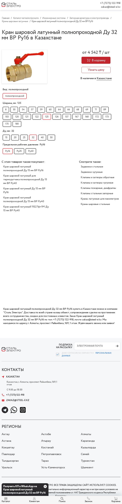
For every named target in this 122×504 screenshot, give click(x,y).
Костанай (47, 447)
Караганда (88, 441)
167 (77, 116)
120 (17, 116)
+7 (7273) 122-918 (110, 3)
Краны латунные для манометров (100, 199)
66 (68, 109)
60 (50, 109)
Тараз (45, 461)
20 (15, 137)
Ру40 (31, 151)
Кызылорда (88, 447)
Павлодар (8, 454)
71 (96, 109)
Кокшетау (8, 447)
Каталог (6, 501)
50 (14, 109)
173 (107, 116)
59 (41, 109)
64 (59, 109)
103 (7, 116)
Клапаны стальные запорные (97, 193)
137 (66, 116)
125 (46, 116)
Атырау (46, 441)
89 (104, 109)
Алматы (86, 434)
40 (42, 137)
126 (57, 116)
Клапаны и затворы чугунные (97, 183)
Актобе (46, 434)
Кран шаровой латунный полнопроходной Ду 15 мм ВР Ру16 (23, 168)
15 (6, 137)
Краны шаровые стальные (95, 204)
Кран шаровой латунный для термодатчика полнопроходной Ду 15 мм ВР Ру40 (25, 179)
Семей (85, 454)
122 (37, 116)
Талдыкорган (10, 461)
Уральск (7, 467)
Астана (6, 441)
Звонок (88, 501)
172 (97, 116)
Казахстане (104, 78)
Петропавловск (51, 454)
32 (33, 137)
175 (7, 124)
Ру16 (7, 151)
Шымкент (87, 467)
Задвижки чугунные (92, 172)
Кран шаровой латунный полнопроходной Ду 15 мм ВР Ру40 (23, 199)
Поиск (62, 501)
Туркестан (88, 461)
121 (26, 116)
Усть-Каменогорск (53, 467)
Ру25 (19, 151)
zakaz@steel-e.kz (110, 7)
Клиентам (34, 501)
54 (23, 109)
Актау (6, 434)
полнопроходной (14, 96)
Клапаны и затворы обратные (97, 177)
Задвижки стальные (92, 167)
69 (87, 109)
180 (17, 124)
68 (77, 109)
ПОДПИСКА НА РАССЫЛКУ (64, 346)
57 (32, 109)
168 (87, 116)
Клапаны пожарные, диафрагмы (98, 188)
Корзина (115, 501)
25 (24, 137)
